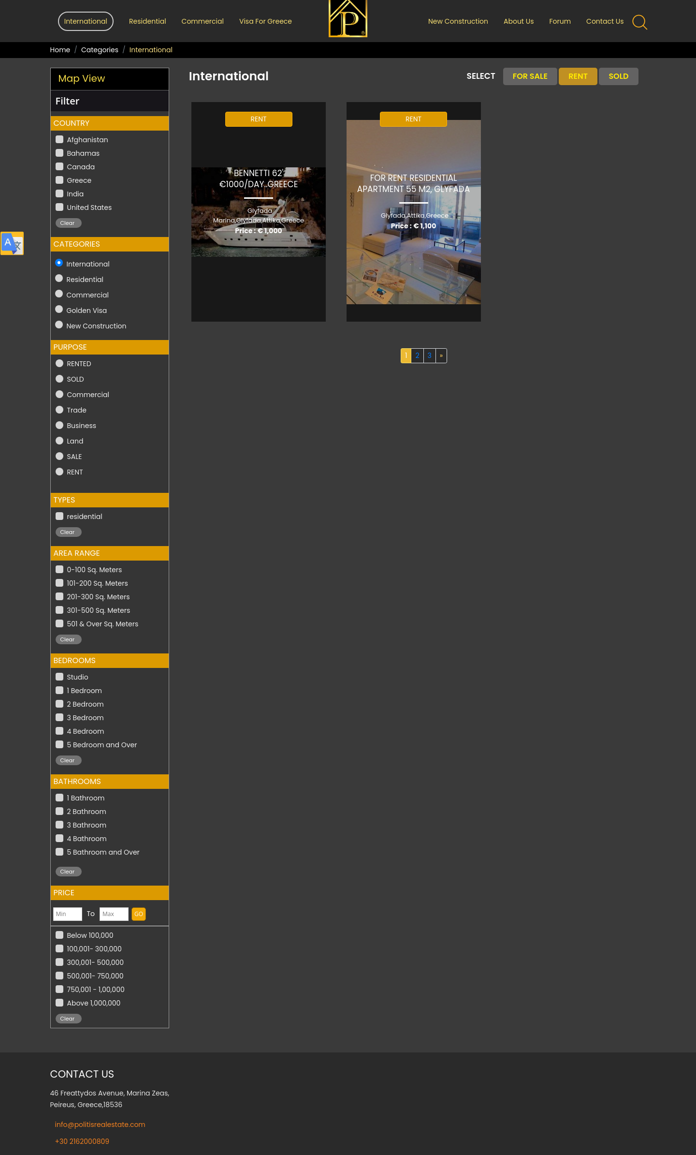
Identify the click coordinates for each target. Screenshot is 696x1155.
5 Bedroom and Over (102, 744)
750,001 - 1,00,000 (96, 989)
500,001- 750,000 (95, 976)
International (88, 264)
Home (60, 50)
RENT (75, 472)
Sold (618, 76)
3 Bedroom (85, 717)
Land (75, 441)
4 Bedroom (85, 731)
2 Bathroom (86, 811)
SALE (74, 456)
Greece (79, 180)
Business (82, 425)
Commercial (203, 21)
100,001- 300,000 (94, 949)
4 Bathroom (87, 838)
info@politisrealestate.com (100, 1124)
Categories (99, 50)
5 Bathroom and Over (103, 852)
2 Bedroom (85, 704)
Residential (147, 21)
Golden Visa (87, 310)
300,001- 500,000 (95, 962)
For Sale (530, 76)
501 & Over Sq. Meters (103, 624)
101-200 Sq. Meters (97, 583)
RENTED (79, 363)
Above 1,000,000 (94, 1003)
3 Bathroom (87, 825)
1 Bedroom (84, 690)
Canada (81, 167)
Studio (77, 677)
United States (89, 207)
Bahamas (83, 153)
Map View (81, 78)
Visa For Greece (265, 21)
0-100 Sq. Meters (94, 569)
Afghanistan (87, 139)
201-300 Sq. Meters (98, 596)
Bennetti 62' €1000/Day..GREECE (258, 178)
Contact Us (605, 21)
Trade (77, 410)
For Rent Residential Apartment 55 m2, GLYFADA (413, 183)
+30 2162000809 (82, 1141)
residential (84, 516)
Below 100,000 (90, 935)
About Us (519, 21)
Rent (578, 76)
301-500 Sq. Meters (98, 610)
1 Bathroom (86, 798)
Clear (67, 223)
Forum (560, 21)
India (75, 194)
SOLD (75, 379)
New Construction (458, 21)
